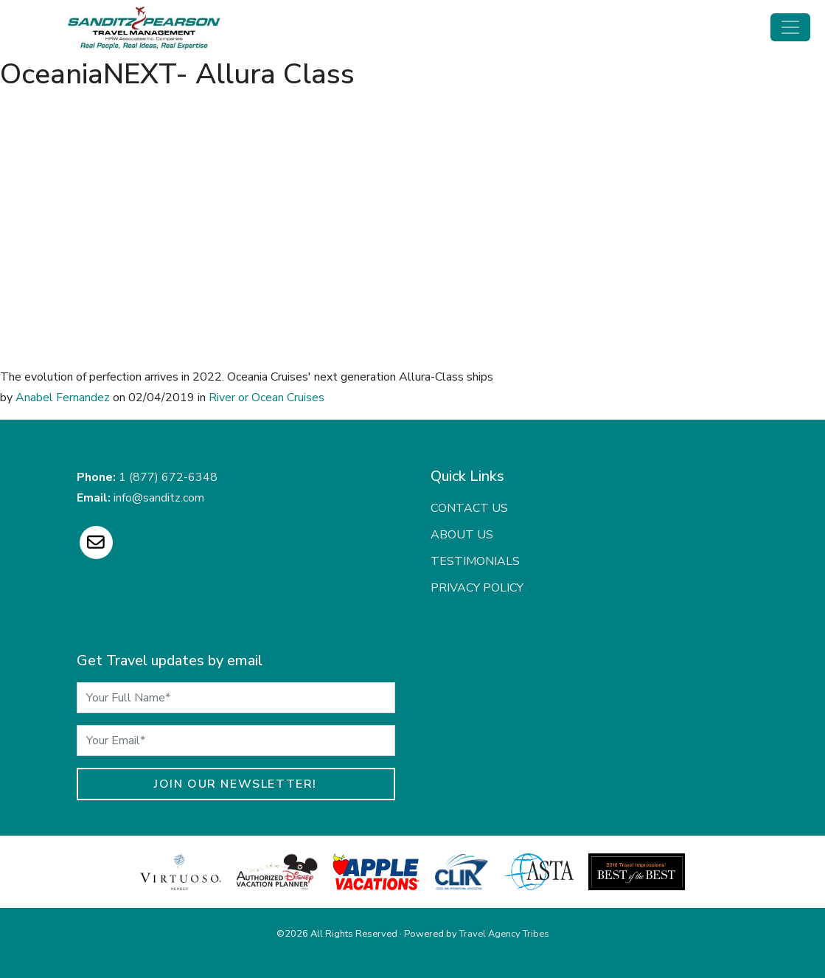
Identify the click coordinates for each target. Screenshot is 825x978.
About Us (462, 535)
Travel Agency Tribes (504, 933)
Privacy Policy (477, 588)
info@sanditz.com (159, 498)
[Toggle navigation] (790, 27)
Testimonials (475, 561)
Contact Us (469, 508)
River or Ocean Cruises (266, 397)
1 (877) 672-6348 (168, 477)
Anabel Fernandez (62, 397)
